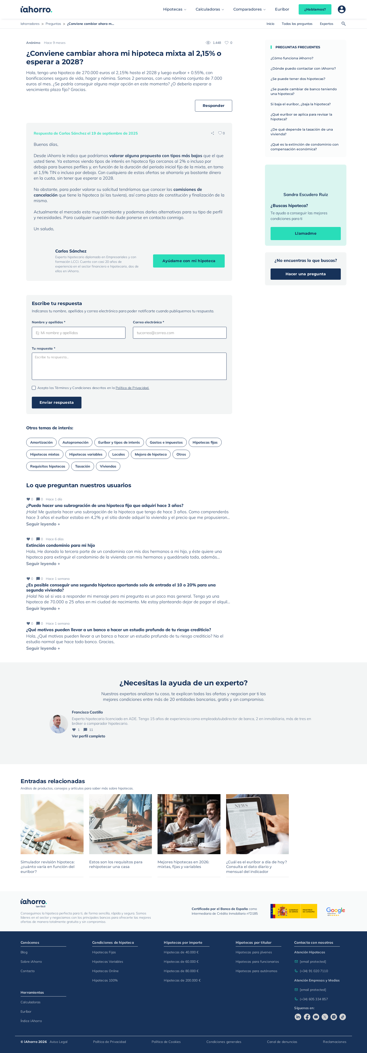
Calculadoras (208, 9)
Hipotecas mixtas (44, 454)
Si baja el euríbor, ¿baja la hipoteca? (301, 104)
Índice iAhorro (31, 1021)
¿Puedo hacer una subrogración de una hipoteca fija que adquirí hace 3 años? (105, 505)
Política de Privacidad (109, 1042)
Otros (181, 454)
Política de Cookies (166, 1042)
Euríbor (282, 9)
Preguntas (53, 24)
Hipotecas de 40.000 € (181, 952)
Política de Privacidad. (132, 388)
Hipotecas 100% (105, 980)
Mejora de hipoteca (151, 454)
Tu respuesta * (43, 348)
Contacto (28, 971)
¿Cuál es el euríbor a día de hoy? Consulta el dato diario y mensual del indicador (256, 867)
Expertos (326, 24)
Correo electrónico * (148, 322)
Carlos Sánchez (71, 251)
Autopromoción (75, 442)
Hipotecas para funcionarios (257, 961)
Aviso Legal (58, 1042)
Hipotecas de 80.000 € (181, 971)
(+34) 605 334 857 (311, 999)
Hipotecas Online (105, 971)
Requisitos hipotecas (47, 466)
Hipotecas (172, 9)
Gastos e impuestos (166, 442)
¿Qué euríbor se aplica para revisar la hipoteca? (301, 116)
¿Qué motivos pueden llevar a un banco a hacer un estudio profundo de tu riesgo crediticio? (118, 629)
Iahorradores (30, 24)
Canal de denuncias (282, 1042)
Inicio (270, 24)
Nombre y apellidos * (48, 322)
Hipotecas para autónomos (257, 971)
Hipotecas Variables (107, 961)
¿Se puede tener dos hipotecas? (298, 79)
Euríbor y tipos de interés (119, 442)
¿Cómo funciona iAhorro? (292, 58)
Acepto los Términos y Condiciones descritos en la (93, 388)
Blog (24, 952)
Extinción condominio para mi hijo (60, 545)
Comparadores (247, 9)
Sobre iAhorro (31, 961)
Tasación (82, 466)
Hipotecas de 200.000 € (182, 980)
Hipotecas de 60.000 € (181, 961)
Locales (118, 454)
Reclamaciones (334, 1042)
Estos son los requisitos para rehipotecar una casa (116, 864)
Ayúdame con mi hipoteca (188, 261)
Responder (213, 105)
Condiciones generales (223, 1042)
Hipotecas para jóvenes (254, 952)
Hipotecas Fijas (104, 952)
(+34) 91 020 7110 (311, 971)
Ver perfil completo (88, 736)
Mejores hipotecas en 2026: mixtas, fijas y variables (183, 864)
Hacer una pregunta (306, 274)
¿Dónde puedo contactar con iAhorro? (303, 68)
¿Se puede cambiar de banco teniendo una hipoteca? (304, 91)
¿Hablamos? (315, 9)
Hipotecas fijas (205, 442)
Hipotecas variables (86, 454)
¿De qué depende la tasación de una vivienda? (302, 131)
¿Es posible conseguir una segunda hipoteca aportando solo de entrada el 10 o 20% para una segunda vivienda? (121, 587)
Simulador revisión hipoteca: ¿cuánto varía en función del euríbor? (48, 867)
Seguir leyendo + (43, 524)
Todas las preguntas (297, 24)
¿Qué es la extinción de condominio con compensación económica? (305, 146)
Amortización (41, 442)
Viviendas (108, 466)
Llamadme (305, 233)
